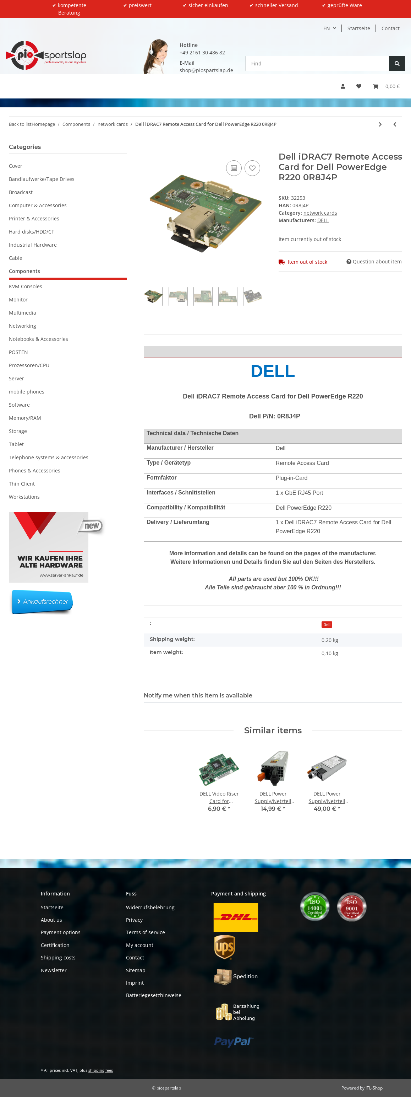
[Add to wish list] (252, 168)
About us (51, 919)
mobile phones (26, 391)
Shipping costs (58, 957)
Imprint (135, 982)
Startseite (358, 28)
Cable (15, 258)
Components (24, 271)
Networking (22, 325)
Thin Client (22, 483)
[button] (343, 86)
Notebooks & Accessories (38, 339)
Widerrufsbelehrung (150, 907)
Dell (326, 624)
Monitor (18, 299)
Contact (391, 28)
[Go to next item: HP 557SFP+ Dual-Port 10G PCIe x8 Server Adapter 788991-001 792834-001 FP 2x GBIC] (380, 124)
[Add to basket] (149, 148)
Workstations (24, 496)
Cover (15, 165)
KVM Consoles (25, 286)
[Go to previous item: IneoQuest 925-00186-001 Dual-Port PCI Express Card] (395, 124)
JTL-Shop (374, 1088)
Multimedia (22, 312)
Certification (55, 945)
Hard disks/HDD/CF (31, 231)
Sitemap (136, 970)
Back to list (20, 124)
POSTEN (18, 352)
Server (16, 378)
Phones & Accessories (34, 470)
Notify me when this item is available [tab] (198, 695)
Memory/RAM (25, 417)
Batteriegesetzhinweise (153, 995)
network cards (320, 212)
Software (19, 404)
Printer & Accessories (34, 218)
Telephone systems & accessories (48, 457)
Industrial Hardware (33, 244)
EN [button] (326, 28)
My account (139, 945)
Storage (18, 431)
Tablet (16, 444)
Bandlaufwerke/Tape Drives (42, 179)
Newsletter (54, 970)
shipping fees (100, 1070)
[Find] (318, 63)
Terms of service (145, 932)
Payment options (61, 932)
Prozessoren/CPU (29, 365)
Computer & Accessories (38, 205)
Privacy (134, 919)
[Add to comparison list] (234, 168)
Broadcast (21, 192)
